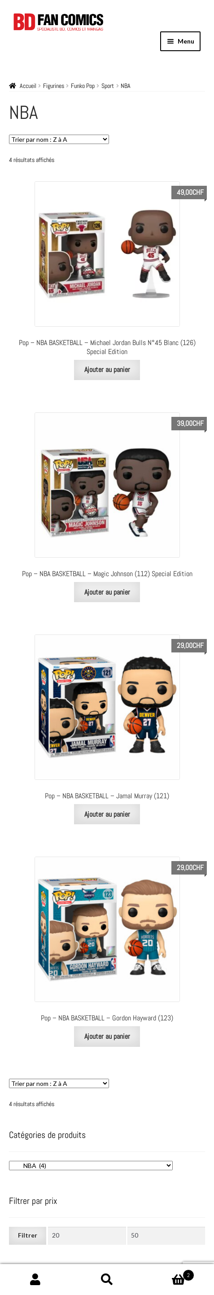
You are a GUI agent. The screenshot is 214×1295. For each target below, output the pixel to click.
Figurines (53, 86)
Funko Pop (83, 86)
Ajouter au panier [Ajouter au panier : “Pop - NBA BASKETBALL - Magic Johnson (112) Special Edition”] (107, 592)
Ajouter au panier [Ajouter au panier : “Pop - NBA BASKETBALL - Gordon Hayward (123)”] (107, 1036)
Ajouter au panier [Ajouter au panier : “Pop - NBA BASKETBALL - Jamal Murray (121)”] (107, 814)
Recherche (107, 1279)
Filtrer (27, 1235)
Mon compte (35, 1279)
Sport (107, 86)
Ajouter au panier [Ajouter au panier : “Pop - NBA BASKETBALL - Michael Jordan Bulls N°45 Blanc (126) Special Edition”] (107, 369)
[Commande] (59, 139)
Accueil (28, 86)
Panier (168, 1273)
